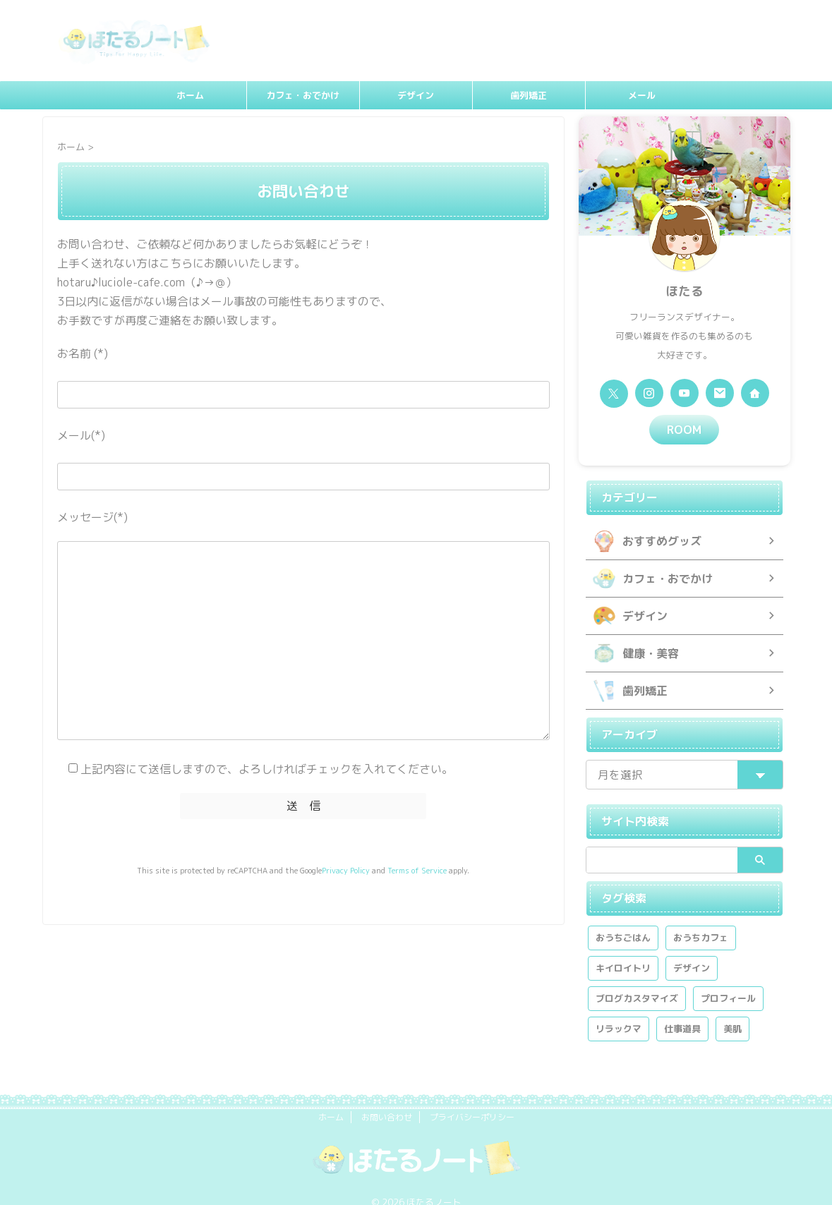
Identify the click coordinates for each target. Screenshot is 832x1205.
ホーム (190, 95)
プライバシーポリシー (472, 1100)
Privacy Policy (346, 868)
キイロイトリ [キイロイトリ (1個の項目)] (623, 950)
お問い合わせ (386, 1100)
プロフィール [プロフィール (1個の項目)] (728, 980)
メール (642, 95)
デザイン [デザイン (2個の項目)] (691, 950)
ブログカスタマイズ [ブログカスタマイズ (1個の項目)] (637, 980)
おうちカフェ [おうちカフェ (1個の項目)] (700, 920)
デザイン (415, 95)
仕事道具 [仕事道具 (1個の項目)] (682, 1011)
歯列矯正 (528, 95)
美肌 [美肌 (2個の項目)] (732, 1011)
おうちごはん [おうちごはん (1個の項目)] (623, 920)
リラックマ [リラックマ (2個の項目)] (618, 1011)
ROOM (684, 428)
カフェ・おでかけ (302, 95)
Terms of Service (417, 868)
